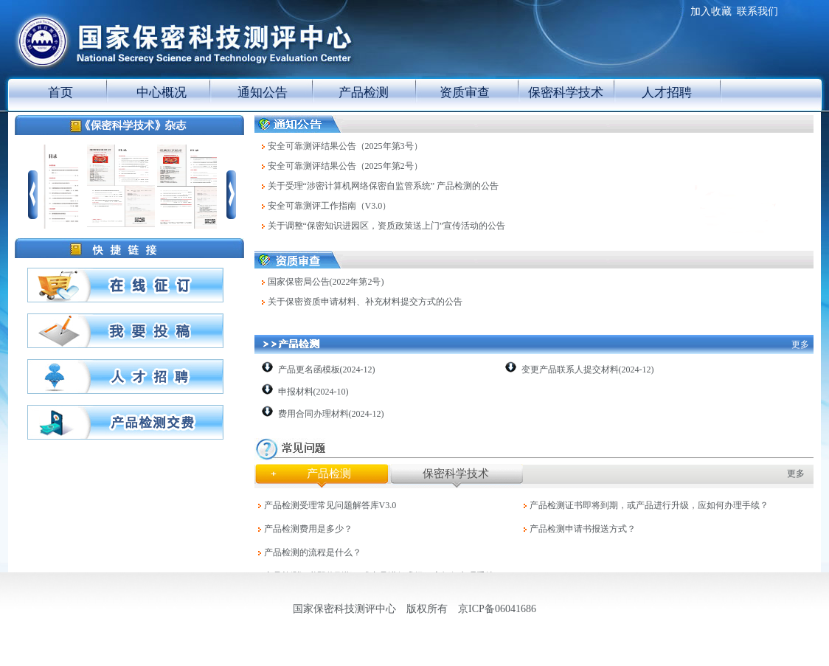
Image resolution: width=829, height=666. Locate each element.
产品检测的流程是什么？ (312, 552)
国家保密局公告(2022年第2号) (326, 282)
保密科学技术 (565, 93)
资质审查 (465, 93)
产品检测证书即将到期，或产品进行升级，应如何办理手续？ (649, 505)
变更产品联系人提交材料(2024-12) (587, 369)
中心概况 (161, 93)
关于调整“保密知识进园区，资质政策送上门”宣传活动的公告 (387, 226)
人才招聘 (667, 93)
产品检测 (364, 93)
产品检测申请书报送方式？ (583, 529)
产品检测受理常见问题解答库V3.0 (330, 505)
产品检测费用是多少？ (308, 529)
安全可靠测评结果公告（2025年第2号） (345, 166)
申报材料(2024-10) (313, 391)
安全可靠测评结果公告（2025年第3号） (345, 146)
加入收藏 (711, 11)
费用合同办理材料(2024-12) (331, 414)
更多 (800, 344)
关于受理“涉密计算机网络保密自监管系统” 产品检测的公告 (383, 186)
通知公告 (262, 93)
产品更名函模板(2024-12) (326, 369)
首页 (60, 93)
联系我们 (757, 11)
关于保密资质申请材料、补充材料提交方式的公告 (365, 301)
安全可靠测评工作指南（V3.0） (330, 206)
